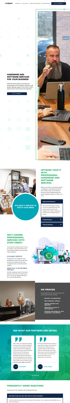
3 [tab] (34, 375)
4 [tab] (35, 375)
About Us (40, 3)
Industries (33, 3)
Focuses (25, 3)
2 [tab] (32, 375)
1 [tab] (31, 375)
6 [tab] (38, 375)
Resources (47, 3)
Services (17, 3)
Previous (8, 356)
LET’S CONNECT (58, 3)
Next (61, 356)
